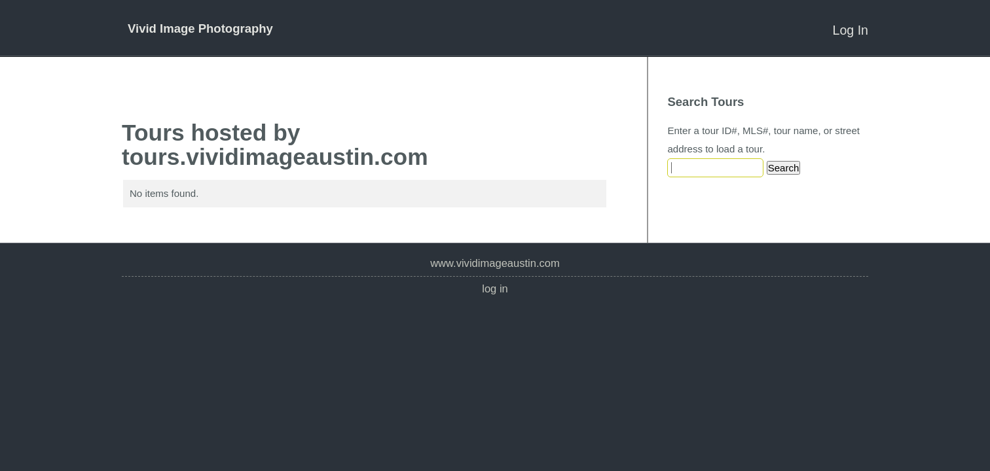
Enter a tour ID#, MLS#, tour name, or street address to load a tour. (763, 139)
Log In (850, 30)
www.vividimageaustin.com (495, 263)
